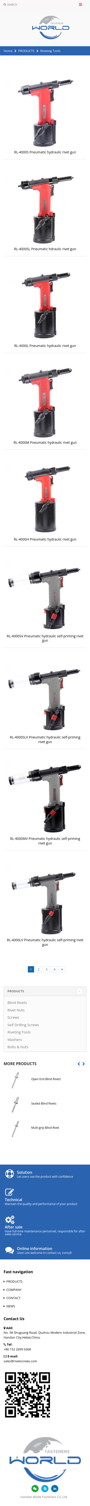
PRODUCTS (26, 51)
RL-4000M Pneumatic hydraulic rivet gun (45, 442)
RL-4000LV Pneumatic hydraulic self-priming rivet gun (45, 942)
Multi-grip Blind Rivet (45, 1128)
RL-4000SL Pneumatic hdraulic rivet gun (45, 249)
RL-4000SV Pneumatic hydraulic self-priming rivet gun (45, 638)
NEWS (10, 1306)
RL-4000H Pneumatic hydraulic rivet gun (45, 539)
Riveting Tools (19, 1032)
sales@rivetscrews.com (20, 1361)
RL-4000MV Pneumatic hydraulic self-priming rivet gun (45, 840)
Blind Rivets (17, 1002)
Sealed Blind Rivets (43, 1103)
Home (8, 51)
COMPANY (13, 1290)
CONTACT (13, 1298)
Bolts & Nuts (17, 1046)
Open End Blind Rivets (46, 1079)
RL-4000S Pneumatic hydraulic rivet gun (45, 152)
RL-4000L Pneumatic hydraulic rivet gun (45, 345)
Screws (13, 1017)
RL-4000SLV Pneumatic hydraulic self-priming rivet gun (45, 739)
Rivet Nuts (15, 1010)
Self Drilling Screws (23, 1024)
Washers (14, 1039)
